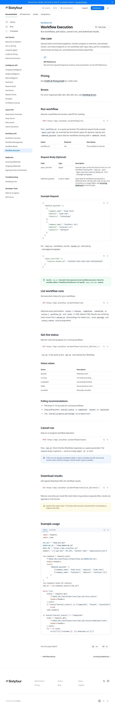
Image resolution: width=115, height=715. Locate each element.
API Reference (25, 15)
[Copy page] (100, 27)
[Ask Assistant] (107, 120)
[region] (76, 144)
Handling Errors (89, 95)
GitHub (10, 22)
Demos (60, 681)
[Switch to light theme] (103, 700)
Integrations (45, 15)
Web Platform (40, 681)
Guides (35, 15)
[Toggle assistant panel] (66, 8)
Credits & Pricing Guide (54, 81)
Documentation (11, 15)
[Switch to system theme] (99, 700)
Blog (9, 26)
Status (80, 681)
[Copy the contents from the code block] (104, 120)
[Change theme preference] (108, 8)
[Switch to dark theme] (107, 700)
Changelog (11, 31)
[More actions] (109, 27)
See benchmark (81, 2)
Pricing (37, 685)
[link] (76, 61)
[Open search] (49, 8)
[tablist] (71, 530)
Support (81, 685)
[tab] (45, 530)
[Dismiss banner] (112, 2)
